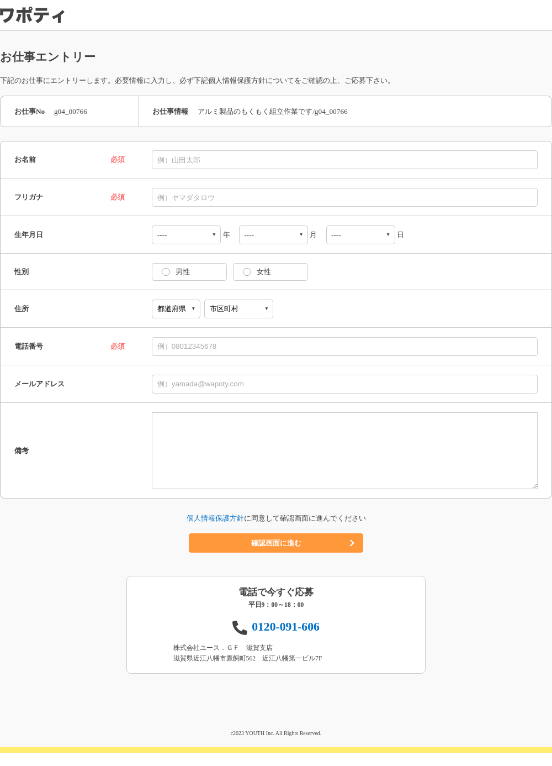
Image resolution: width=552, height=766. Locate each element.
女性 (264, 271)
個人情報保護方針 (215, 531)
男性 (183, 271)
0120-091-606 (286, 640)
